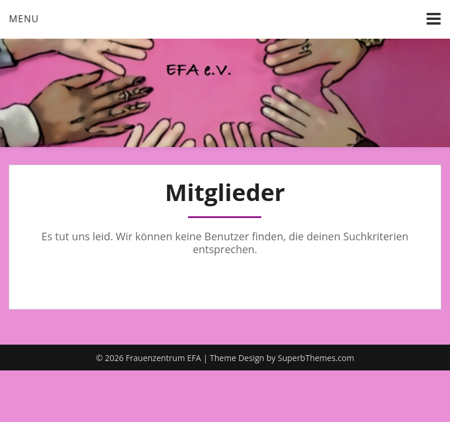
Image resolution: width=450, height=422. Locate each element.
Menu (24, 18)
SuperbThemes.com (316, 357)
